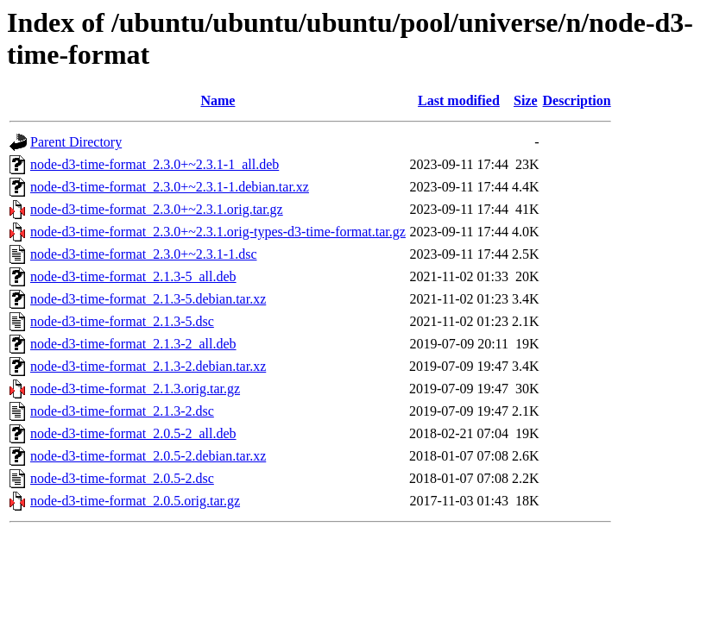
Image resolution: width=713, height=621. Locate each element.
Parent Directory (76, 142)
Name (217, 100)
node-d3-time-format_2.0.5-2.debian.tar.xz (148, 455)
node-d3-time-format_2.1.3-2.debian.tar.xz (148, 366)
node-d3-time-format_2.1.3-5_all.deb (133, 276)
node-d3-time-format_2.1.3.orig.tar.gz (135, 388)
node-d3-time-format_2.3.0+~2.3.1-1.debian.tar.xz (169, 186)
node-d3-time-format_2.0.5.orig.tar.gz (135, 500)
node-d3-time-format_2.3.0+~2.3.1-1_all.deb (154, 164)
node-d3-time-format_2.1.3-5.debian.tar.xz (148, 299)
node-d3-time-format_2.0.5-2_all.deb (133, 433)
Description (577, 100)
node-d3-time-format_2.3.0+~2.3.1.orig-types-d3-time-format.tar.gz (218, 231)
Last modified (459, 100)
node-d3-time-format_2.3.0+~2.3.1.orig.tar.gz (156, 209)
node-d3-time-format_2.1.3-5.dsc (122, 321)
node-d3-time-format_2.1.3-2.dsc (122, 411)
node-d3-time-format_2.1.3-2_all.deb (133, 343)
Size (526, 100)
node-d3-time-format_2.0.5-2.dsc (122, 478)
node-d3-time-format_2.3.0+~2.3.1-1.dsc (143, 254)
